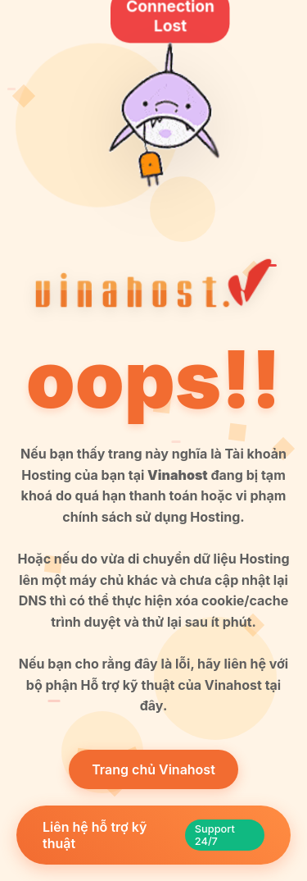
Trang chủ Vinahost (153, 769)
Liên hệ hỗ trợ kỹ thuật (153, 835)
